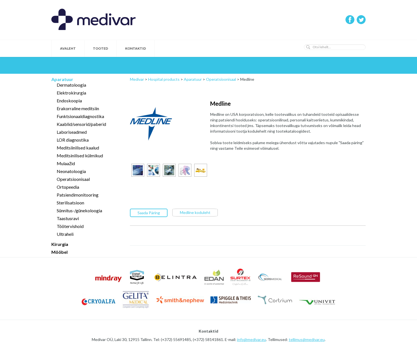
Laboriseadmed (72, 132)
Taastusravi (68, 218)
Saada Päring (149, 212)
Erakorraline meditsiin (78, 108)
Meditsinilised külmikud (80, 155)
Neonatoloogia (71, 171)
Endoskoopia (69, 100)
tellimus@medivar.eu (307, 339)
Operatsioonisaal (73, 179)
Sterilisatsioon (70, 202)
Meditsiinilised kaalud (78, 147)
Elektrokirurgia (71, 92)
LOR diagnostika (73, 139)
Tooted (100, 48)
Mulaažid (66, 163)
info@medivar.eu (251, 339)
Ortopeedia (68, 187)
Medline (220, 103)
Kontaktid (135, 48)
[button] (308, 47)
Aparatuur (62, 79)
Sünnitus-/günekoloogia (79, 210)
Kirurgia (59, 244)
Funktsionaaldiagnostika (80, 116)
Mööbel (59, 252)
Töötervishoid (70, 226)
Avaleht (68, 48)
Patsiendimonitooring (77, 194)
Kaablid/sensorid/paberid (81, 124)
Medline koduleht (195, 212)
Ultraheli (65, 234)
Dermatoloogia (71, 84)
